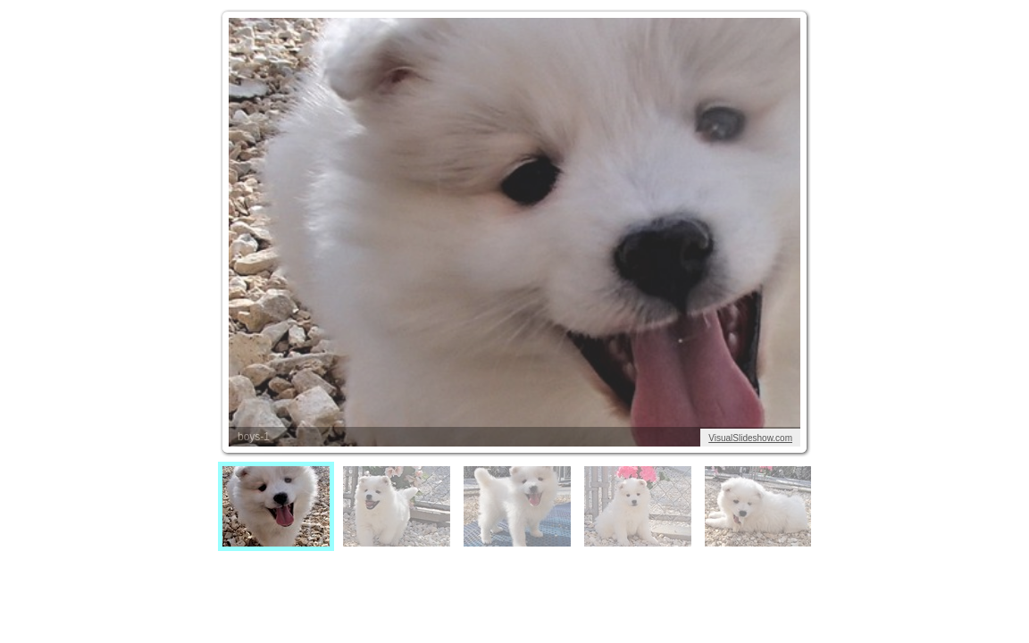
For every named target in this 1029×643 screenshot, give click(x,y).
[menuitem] (276, 506)
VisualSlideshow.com (750, 438)
